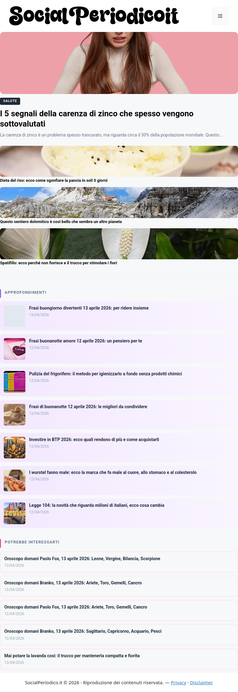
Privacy (178, 682)
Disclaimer (201, 682)
